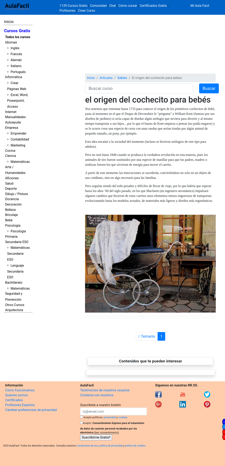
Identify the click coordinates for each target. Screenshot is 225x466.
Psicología (12, 225)
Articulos (106, 78)
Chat (112, 6)
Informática (13, 77)
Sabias (122, 78)
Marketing (17, 145)
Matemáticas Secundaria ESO (18, 254)
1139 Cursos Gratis (73, 6)
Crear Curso (86, 11)
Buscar (209, 88)
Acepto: (87, 423)
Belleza (10, 210)
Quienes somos (16, 395)
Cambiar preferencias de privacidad (31, 410)
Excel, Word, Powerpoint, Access (17, 101)
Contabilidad (19, 139)
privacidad (110, 417)
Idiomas (11, 42)
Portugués (18, 72)
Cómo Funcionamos (20, 390)
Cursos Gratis (17, 30)
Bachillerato (13, 282)
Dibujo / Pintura (16, 194)
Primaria (11, 237)
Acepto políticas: (93, 417)
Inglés (14, 48)
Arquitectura (14, 310)
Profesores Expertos (20, 405)
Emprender (18, 133)
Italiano (15, 66)
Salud (9, 183)
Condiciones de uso (87, 445)
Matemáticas (20, 162)
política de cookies (135, 445)
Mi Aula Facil (199, 6)
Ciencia (10, 156)
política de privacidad (110, 445)
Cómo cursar (127, 6)
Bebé (9, 220)
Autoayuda (13, 122)
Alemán (16, 60)
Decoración (13, 204)
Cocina (10, 151)
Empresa (11, 128)
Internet (10, 112)
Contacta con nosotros (96, 395)
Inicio (9, 21)
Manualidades (15, 117)
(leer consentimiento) (106, 432)
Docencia (12, 199)
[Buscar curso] (139, 88)
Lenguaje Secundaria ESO (15, 271)
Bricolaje (11, 215)
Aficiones (12, 178)
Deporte (11, 189)
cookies (122, 417)
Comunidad (98, 6)
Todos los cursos (17, 37)
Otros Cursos (14, 305)
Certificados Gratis (153, 6)
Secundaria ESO (16, 242)
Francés (16, 54)
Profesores (67, 11)
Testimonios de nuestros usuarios (105, 390)
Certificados (14, 400)
